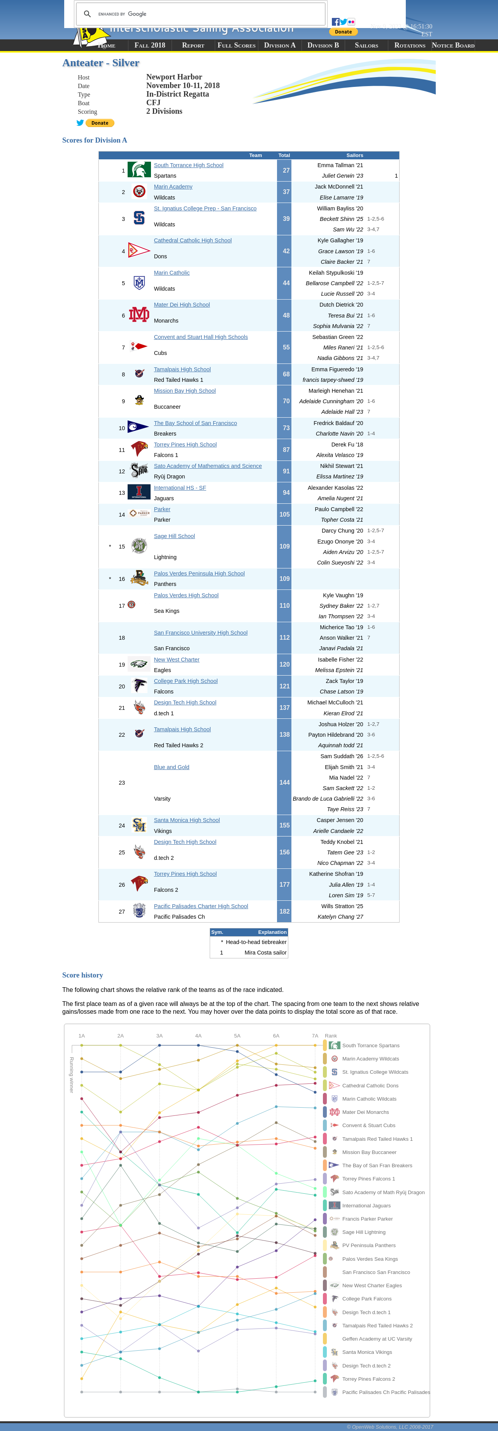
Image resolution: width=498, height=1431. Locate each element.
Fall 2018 (150, 45)
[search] (199, 14)
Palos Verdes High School (186, 595)
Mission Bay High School (185, 391)
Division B (323, 45)
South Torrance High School (189, 165)
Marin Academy (173, 187)
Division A (280, 45)
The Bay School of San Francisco (195, 423)
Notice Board (453, 45)
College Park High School (186, 681)
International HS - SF (180, 488)
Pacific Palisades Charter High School (201, 906)
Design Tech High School (185, 702)
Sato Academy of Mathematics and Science (208, 466)
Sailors (366, 45)
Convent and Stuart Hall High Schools (201, 337)
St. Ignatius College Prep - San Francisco (205, 208)
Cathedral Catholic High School (193, 240)
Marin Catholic (172, 273)
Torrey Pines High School (185, 444)
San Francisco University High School (201, 633)
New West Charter (177, 659)
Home (106, 45)
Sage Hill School (174, 536)
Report (193, 45)
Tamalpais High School (182, 369)
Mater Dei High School (182, 305)
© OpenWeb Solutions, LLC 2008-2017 (390, 1427)
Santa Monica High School (187, 820)
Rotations (410, 45)
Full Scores (236, 45)
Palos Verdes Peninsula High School (199, 573)
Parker (162, 509)
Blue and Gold (171, 767)
